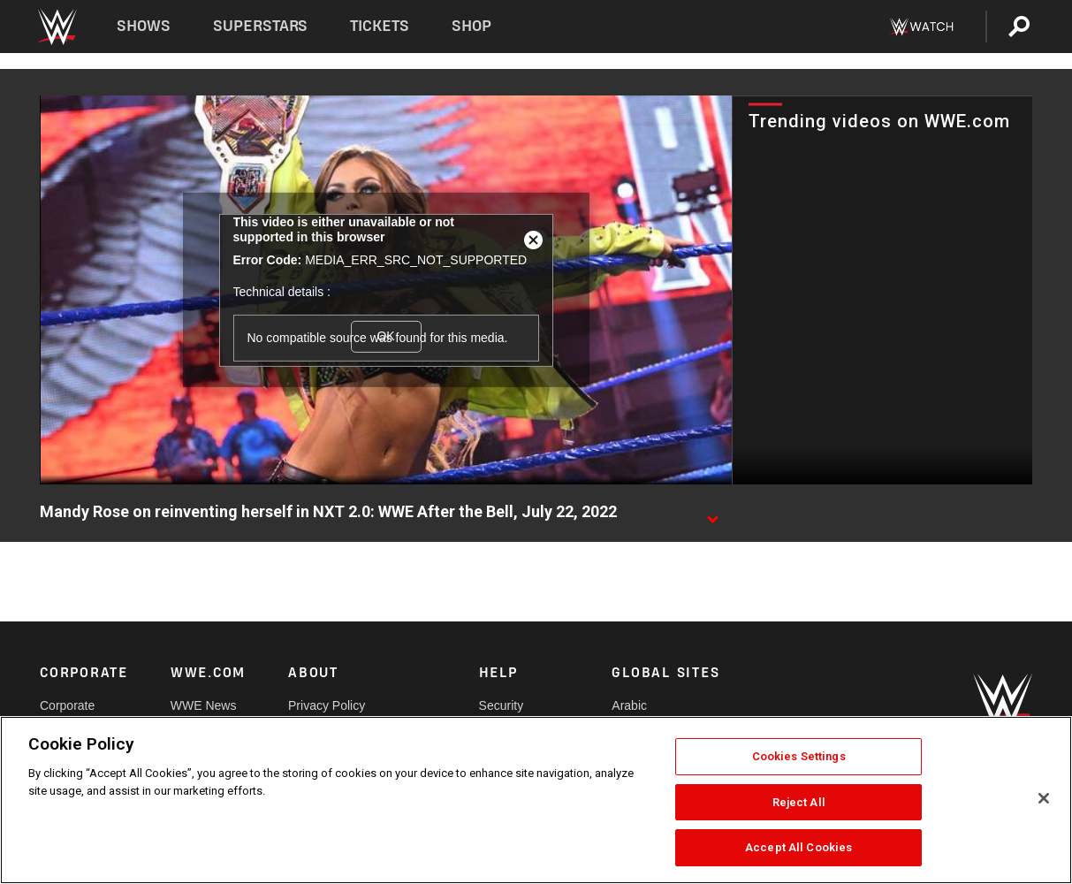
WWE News (204, 705)
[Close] (1043, 798)
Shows (144, 26)
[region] (536, 800)
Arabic (629, 705)
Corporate (67, 705)
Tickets (379, 26)
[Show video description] (712, 512)
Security (501, 705)
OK (385, 336)
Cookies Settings (799, 756)
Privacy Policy (326, 705)
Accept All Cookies (798, 847)
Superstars (260, 26)
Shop (471, 26)
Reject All (798, 802)
